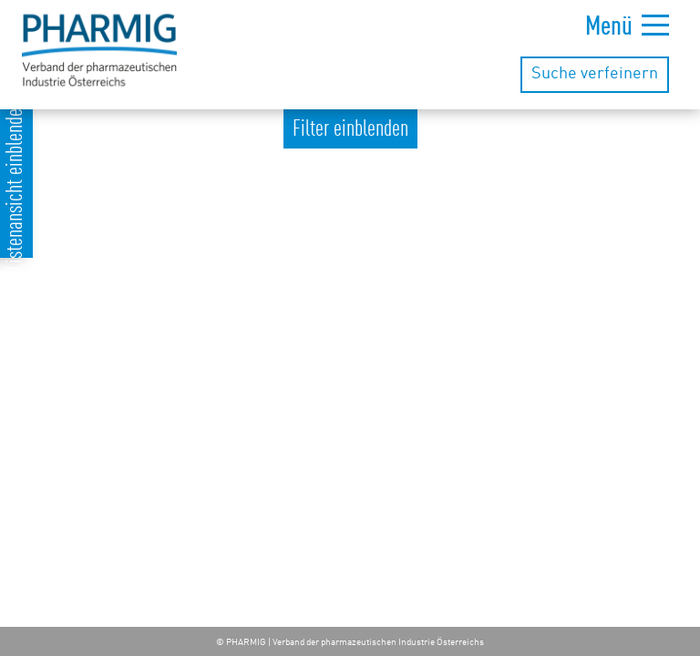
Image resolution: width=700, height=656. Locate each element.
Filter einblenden (350, 129)
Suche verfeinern (594, 74)
